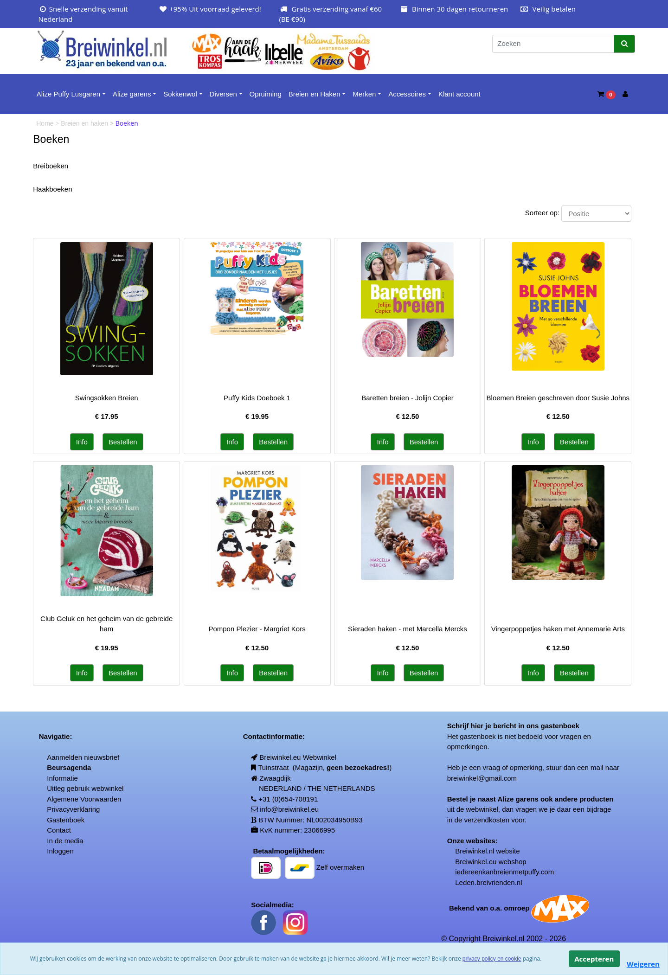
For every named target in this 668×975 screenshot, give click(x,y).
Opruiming (266, 94)
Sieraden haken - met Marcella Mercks (407, 629)
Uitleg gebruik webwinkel (85, 788)
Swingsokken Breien (106, 398)
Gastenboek (65, 820)
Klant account (459, 94)
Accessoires (407, 94)
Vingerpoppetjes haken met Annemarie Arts (558, 629)
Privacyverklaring (73, 809)
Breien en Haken (314, 94)
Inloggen (60, 851)
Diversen (223, 94)
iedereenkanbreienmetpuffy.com (504, 872)
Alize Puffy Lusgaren (68, 94)
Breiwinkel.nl (474, 851)
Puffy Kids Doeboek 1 (257, 398)
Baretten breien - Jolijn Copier (407, 398)
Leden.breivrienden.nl (488, 882)
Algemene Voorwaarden (84, 799)
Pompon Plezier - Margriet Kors (256, 629)
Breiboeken (50, 166)
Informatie (62, 778)
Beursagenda (69, 767)
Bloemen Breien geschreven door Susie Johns (558, 398)
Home (45, 123)
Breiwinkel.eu (475, 862)
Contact (59, 830)
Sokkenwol (180, 94)
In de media (65, 841)
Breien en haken (85, 123)
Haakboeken (52, 189)
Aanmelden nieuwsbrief (83, 757)
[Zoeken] (553, 44)
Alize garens (132, 94)
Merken (364, 94)
